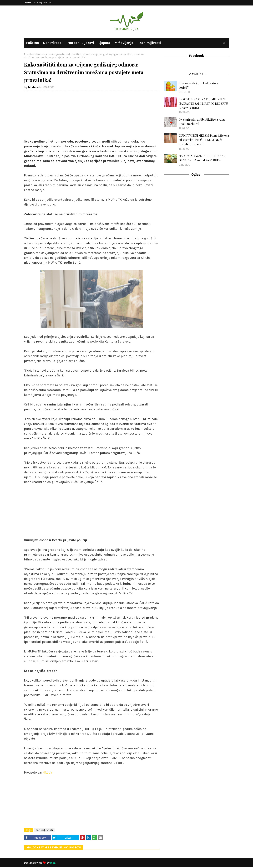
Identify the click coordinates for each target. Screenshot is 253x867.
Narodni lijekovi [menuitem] (81, 43)
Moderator (35, 87)
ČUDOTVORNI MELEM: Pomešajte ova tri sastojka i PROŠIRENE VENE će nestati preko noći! (204, 139)
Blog (53, 862)
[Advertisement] (91, 116)
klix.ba (47, 772)
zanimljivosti (55, 54)
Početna (27, 3)
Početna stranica (35, 54)
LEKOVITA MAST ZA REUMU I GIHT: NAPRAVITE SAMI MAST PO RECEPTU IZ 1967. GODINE (203, 103)
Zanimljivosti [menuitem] (150, 43)
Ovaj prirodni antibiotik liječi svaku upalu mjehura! (202, 122)
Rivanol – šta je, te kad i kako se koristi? (199, 85)
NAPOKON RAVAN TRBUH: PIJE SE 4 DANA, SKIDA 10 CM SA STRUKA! (202, 158)
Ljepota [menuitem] (104, 43)
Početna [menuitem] (32, 43)
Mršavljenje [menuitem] (123, 43)
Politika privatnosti (42, 3)
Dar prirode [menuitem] (52, 43)
